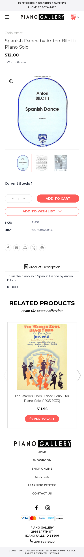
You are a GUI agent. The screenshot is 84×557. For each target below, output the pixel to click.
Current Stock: (18, 183)
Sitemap (54, 553)
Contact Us (42, 493)
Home (42, 452)
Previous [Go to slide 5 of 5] (5, 375)
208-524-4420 (47, 7)
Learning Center (42, 485)
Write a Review (16, 62)
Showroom (42, 460)
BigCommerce (62, 550)
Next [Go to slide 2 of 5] (79, 375)
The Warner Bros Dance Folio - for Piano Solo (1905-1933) (42, 398)
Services (42, 477)
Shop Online (42, 468)
